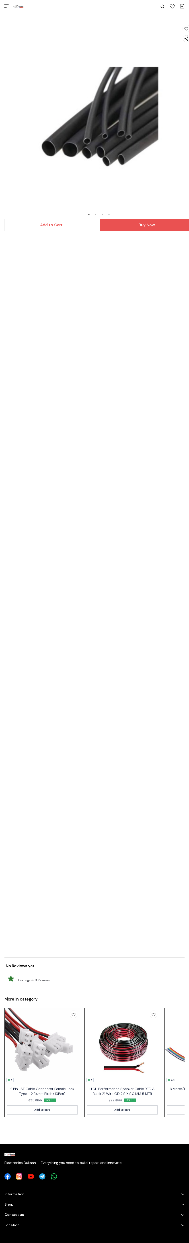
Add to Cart (51, 225)
